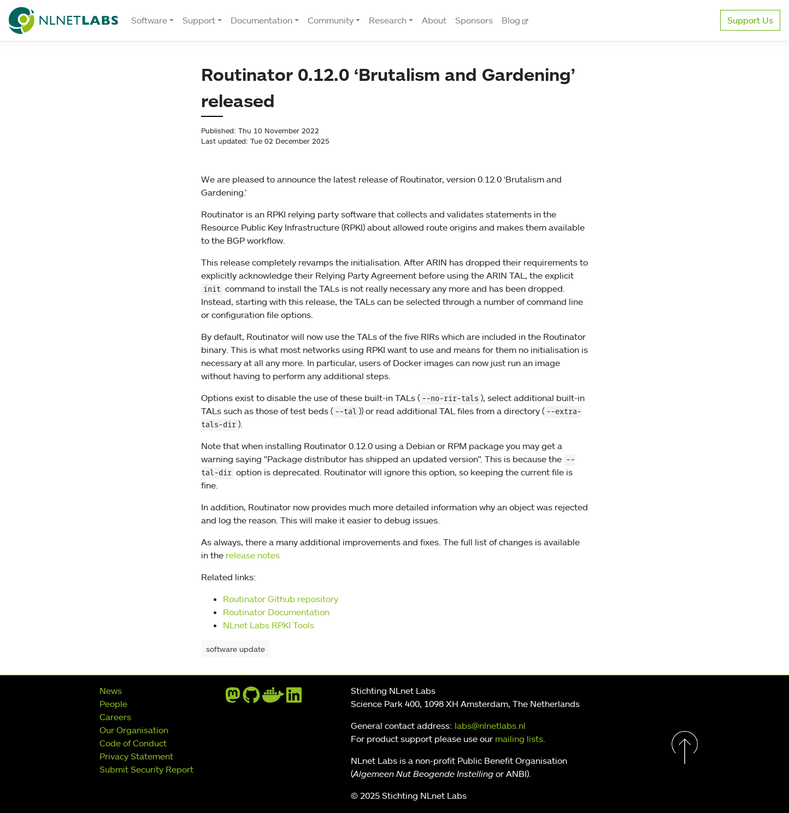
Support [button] (198, 20)
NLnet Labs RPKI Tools (268, 625)
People (113, 703)
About (434, 20)
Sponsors (474, 20)
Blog (512, 20)
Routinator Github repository (280, 598)
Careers (115, 716)
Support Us (750, 20)
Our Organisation (133, 729)
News (110, 690)
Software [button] (149, 20)
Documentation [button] (261, 20)
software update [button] (235, 648)
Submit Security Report (146, 769)
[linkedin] (294, 698)
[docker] (273, 698)
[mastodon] (232, 698)
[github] (251, 698)
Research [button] (388, 20)
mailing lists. (520, 738)
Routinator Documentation (276, 611)
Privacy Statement (136, 756)
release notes (253, 555)
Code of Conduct (133, 743)
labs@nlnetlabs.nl (490, 725)
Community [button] (331, 20)
